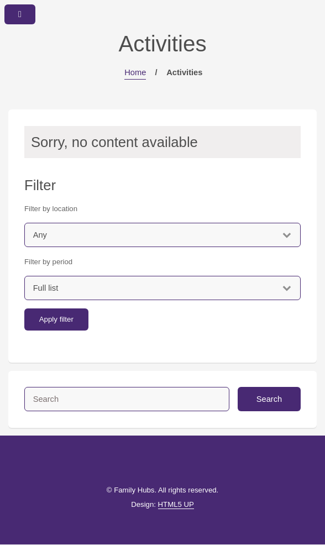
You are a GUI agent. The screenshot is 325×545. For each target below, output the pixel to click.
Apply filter (56, 319)
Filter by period (48, 262)
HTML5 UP (176, 504)
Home (135, 72)
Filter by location (50, 209)
